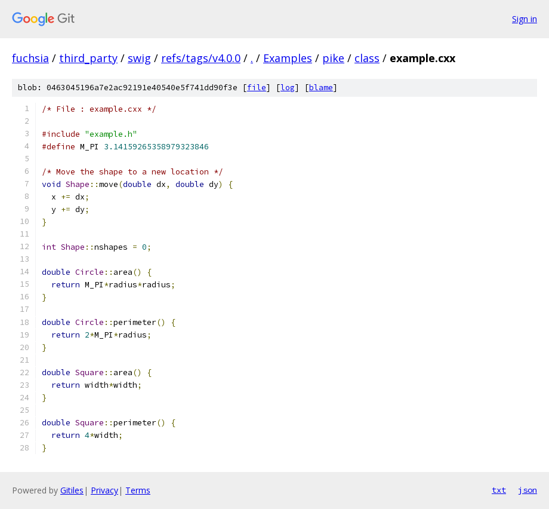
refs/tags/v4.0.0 (200, 58)
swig (139, 58)
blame (321, 87)
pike (333, 58)
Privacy (104, 490)
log (287, 87)
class (367, 58)
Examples (287, 58)
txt (499, 490)
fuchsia (30, 58)
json (527, 490)
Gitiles (72, 490)
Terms (137, 490)
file (256, 87)
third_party (88, 58)
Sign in (524, 18)
